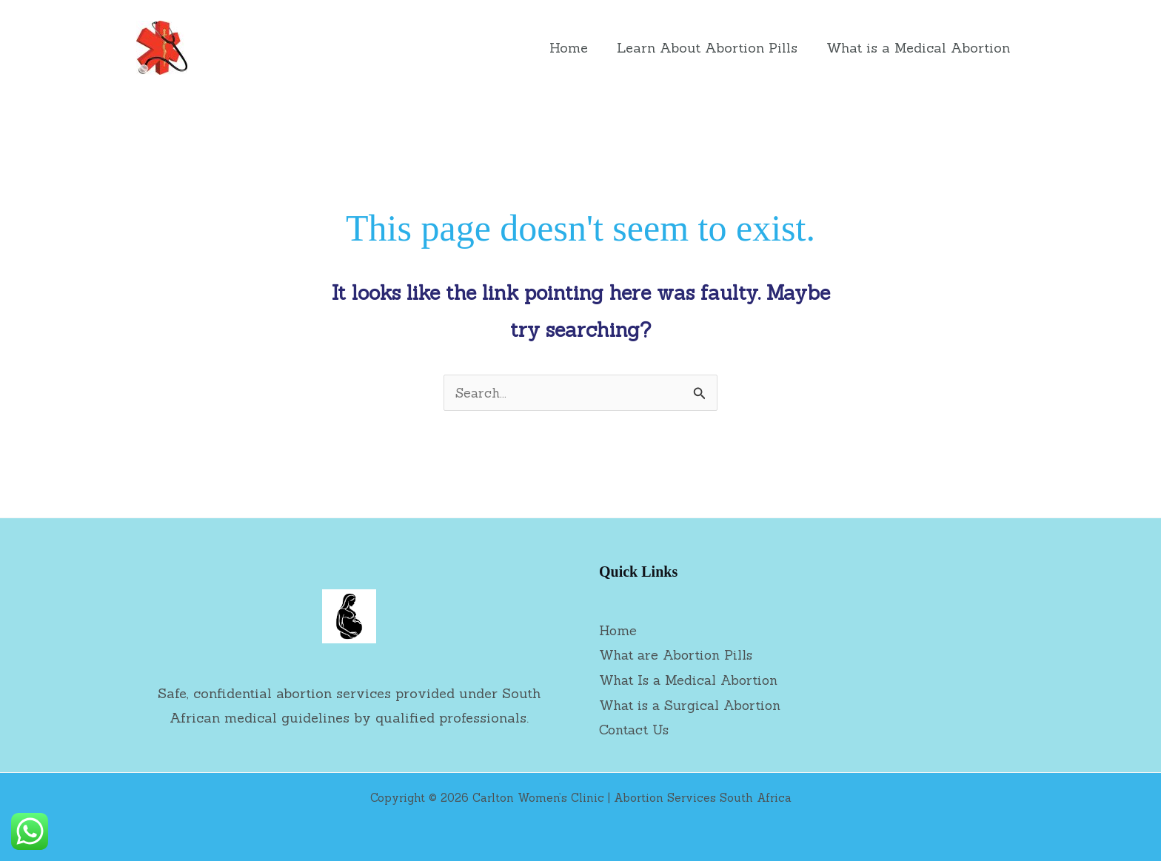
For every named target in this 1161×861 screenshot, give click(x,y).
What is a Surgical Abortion (693, 704)
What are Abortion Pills (678, 654)
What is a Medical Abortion (919, 47)
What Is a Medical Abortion (691, 680)
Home (574, 47)
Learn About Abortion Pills (710, 47)
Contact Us (635, 728)
